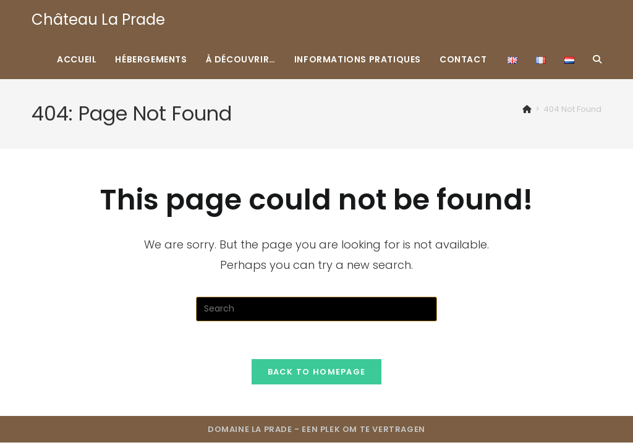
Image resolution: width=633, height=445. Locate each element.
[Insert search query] (316, 309)
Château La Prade (98, 19)
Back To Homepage (317, 372)
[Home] (527, 109)
